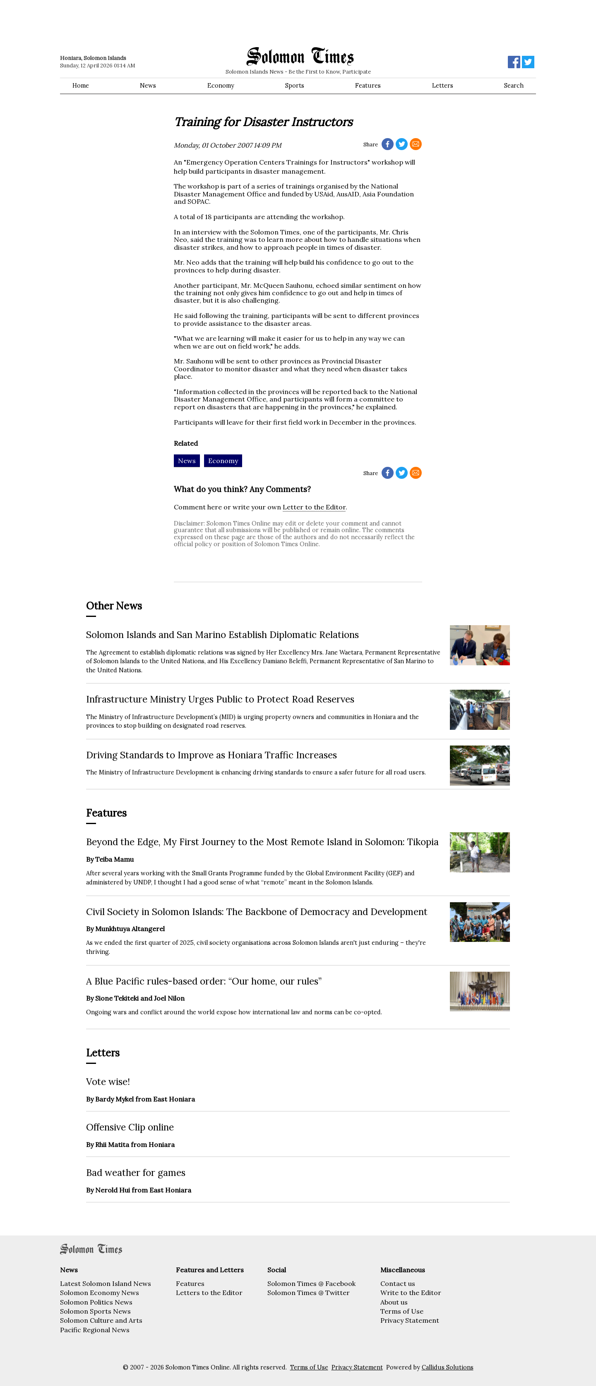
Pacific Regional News (95, 1330)
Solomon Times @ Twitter (308, 1292)
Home (80, 85)
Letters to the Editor (209, 1292)
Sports (294, 85)
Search (514, 85)
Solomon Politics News (96, 1302)
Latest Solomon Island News (105, 1283)
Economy (220, 85)
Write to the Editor (410, 1292)
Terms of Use (401, 1311)
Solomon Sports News (95, 1311)
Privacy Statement (409, 1320)
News (148, 85)
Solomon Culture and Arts (101, 1320)
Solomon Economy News (99, 1292)
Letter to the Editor (314, 507)
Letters (442, 85)
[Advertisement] (178, 22)
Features (368, 85)
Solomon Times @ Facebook (311, 1283)
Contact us (397, 1283)
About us (394, 1302)
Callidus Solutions (447, 1367)
